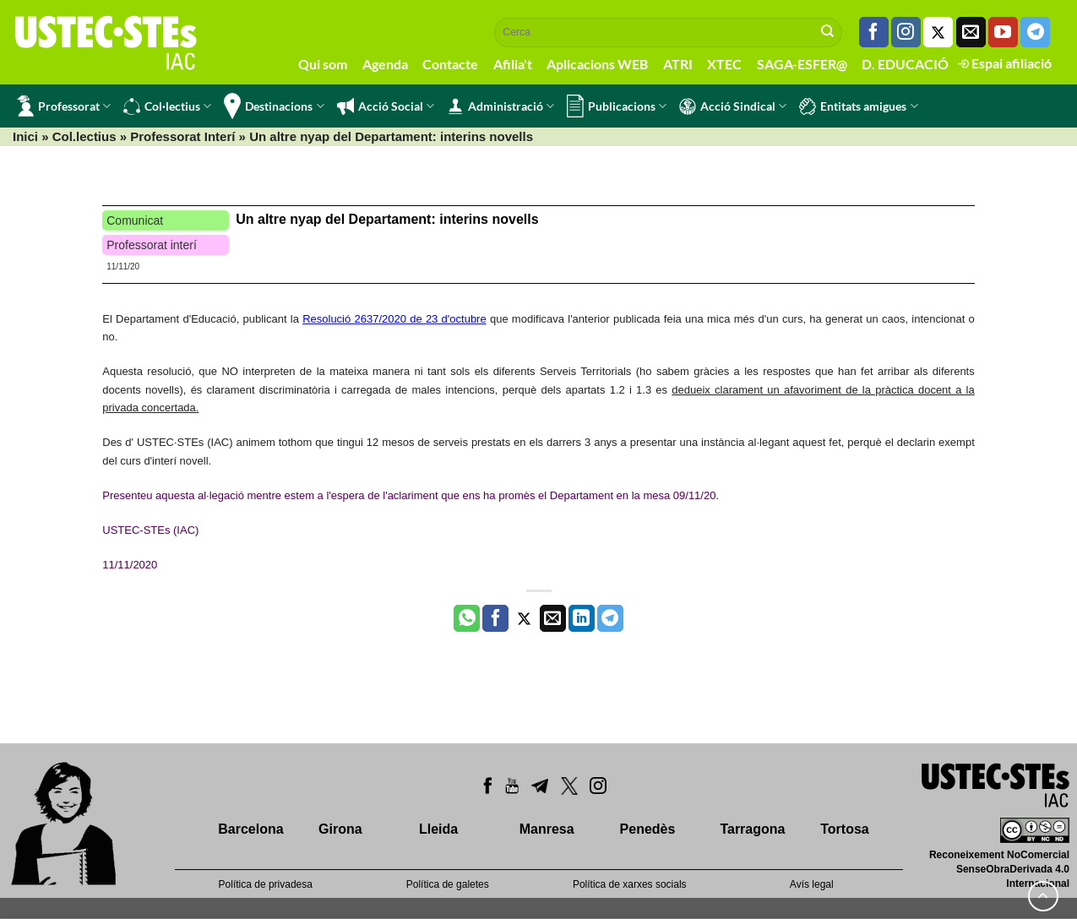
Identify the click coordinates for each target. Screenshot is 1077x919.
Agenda (385, 64)
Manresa (546, 829)
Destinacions (274, 106)
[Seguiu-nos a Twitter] (938, 32)
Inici (25, 136)
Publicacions (616, 106)
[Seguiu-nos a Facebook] (874, 32)
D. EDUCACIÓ (905, 64)
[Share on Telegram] (610, 618)
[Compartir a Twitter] (524, 618)
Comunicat (134, 220)
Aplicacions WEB (597, 64)
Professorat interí (151, 245)
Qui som (322, 64)
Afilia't (512, 64)
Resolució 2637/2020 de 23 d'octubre (394, 319)
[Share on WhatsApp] (467, 618)
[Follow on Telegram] (1035, 32)
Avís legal (812, 884)
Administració (500, 106)
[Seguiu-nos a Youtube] (1003, 32)
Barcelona (250, 829)
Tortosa (844, 829)
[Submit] (827, 32)
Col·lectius (167, 106)
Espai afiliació (1005, 63)
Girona (340, 829)
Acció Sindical (732, 106)
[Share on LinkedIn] (581, 618)
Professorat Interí (182, 136)
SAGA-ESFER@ (802, 64)
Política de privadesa (266, 884)
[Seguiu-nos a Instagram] (906, 32)
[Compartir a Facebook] (495, 618)
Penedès (648, 829)
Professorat (64, 106)
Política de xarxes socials (630, 884)
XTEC (724, 64)
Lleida (438, 829)
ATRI (678, 64)
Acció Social (385, 106)
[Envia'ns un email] (971, 32)
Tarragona (752, 829)
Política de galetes (447, 884)
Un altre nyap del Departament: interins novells (387, 219)
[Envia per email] (553, 618)
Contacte (450, 64)
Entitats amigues (858, 106)
